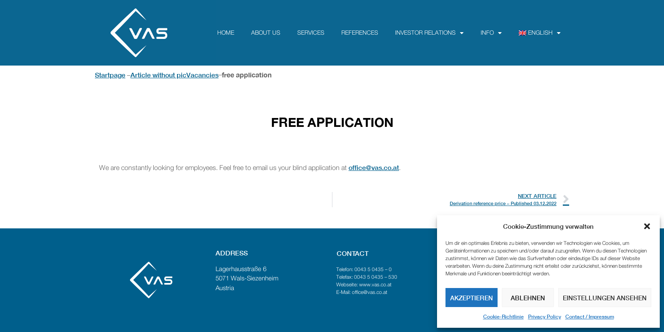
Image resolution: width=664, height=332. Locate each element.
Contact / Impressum (589, 316)
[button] (647, 226)
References (359, 33)
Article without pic (158, 75)
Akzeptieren (471, 298)
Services (310, 33)
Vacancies (202, 75)
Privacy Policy (544, 316)
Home (225, 33)
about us (265, 33)
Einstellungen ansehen (605, 298)
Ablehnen (528, 298)
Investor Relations (429, 33)
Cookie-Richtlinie (503, 316)
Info (491, 33)
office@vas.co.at (374, 167)
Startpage (110, 75)
